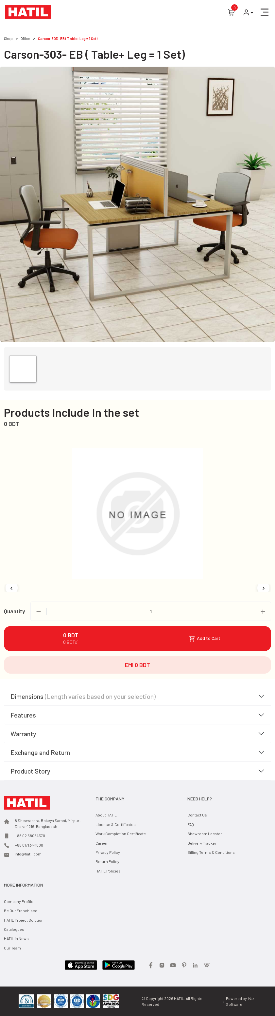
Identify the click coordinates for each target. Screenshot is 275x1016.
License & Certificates (115, 824)
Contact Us (197, 815)
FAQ (190, 824)
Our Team (12, 948)
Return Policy (107, 861)
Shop (8, 38)
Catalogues (14, 929)
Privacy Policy (107, 852)
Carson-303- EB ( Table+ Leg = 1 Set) (67, 38)
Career (101, 843)
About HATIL (106, 815)
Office (25, 38)
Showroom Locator (204, 833)
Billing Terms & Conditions (211, 852)
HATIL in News (16, 938)
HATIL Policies (108, 871)
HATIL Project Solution (23, 920)
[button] (264, 12)
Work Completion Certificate (120, 833)
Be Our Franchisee (20, 910)
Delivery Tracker (201, 843)
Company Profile (18, 901)
